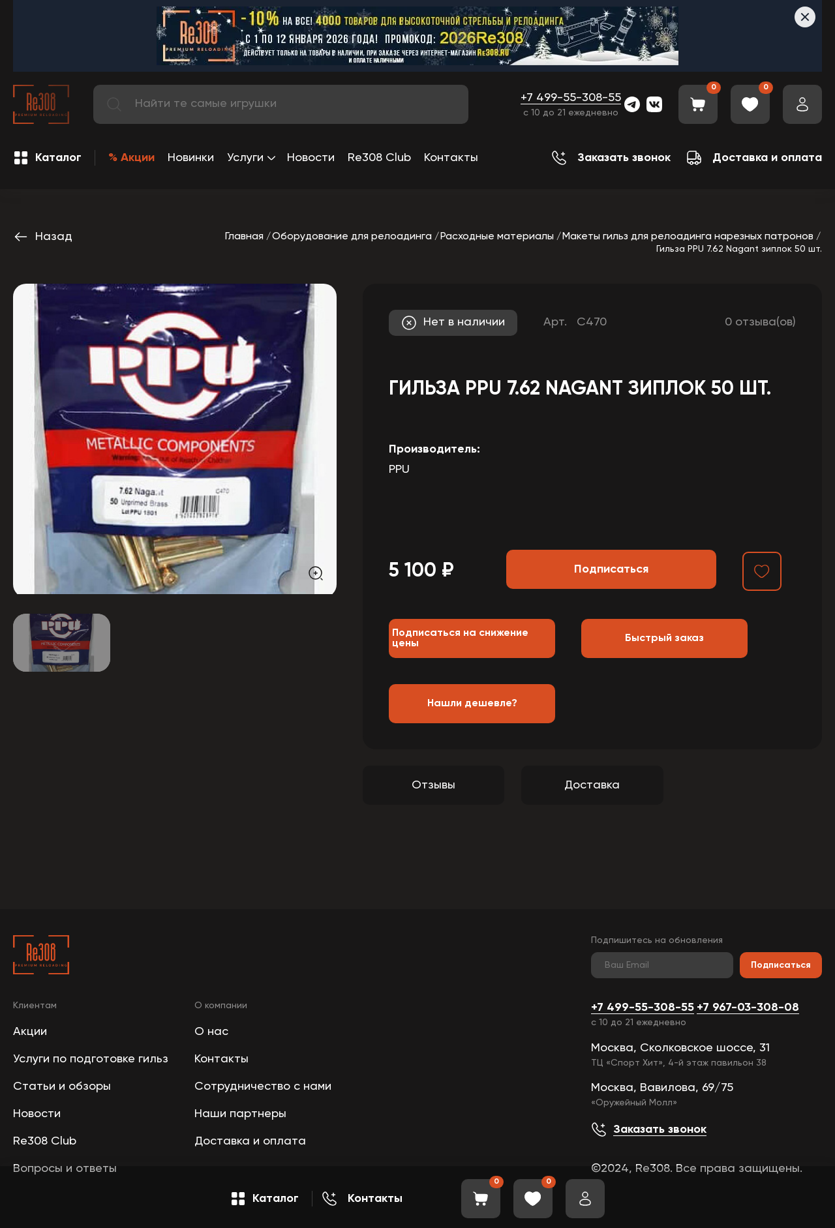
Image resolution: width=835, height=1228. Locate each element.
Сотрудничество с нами (262, 1086)
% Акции (131, 158)
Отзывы (433, 785)
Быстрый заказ (664, 638)
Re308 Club (379, 158)
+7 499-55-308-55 (571, 98)
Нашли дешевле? (472, 703)
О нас (211, 1032)
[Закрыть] (805, 17)
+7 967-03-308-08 (748, 1007)
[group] (175, 439)
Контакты (451, 158)
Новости (311, 158)
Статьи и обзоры (62, 1086)
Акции (30, 1032)
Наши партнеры (240, 1114)
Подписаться (781, 965)
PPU (399, 469)
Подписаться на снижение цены (460, 638)
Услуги (245, 158)
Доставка (592, 785)
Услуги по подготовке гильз (90, 1059)
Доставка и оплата (250, 1141)
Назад (42, 237)
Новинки (191, 158)
